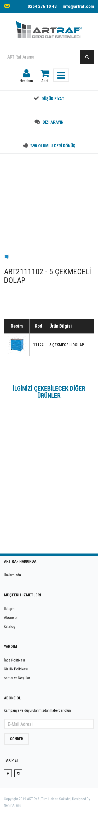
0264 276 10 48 (42, 6)
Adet (45, 75)
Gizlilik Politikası (16, 669)
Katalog (9, 626)
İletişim (9, 609)
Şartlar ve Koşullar (17, 678)
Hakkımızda (12, 575)
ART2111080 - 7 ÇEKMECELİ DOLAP (49, 502)
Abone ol (11, 617)
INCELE (49, 528)
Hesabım (26, 75)
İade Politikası (14, 660)
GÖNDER (16, 739)
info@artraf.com (78, 6)
